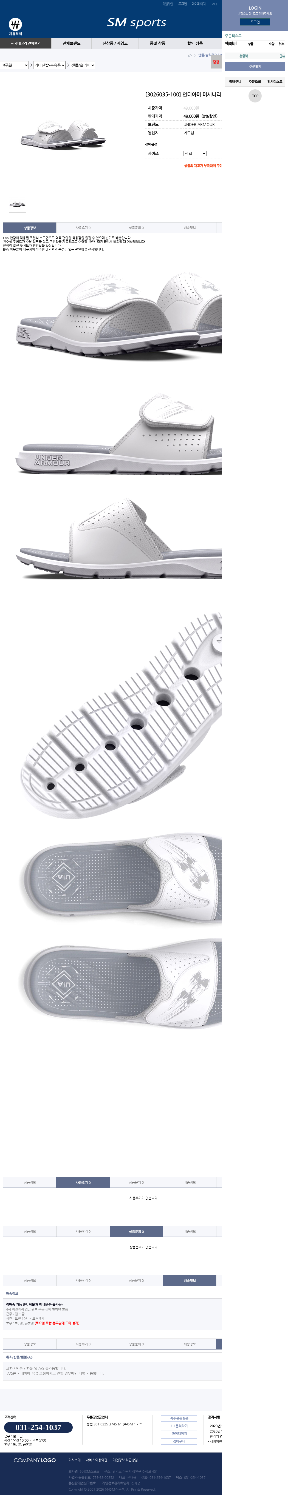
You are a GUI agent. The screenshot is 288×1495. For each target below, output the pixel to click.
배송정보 (190, 228)
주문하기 (255, 67)
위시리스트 (274, 82)
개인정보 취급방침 (125, 1460)
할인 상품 (195, 43)
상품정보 (30, 228)
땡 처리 (231, 43)
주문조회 (255, 82)
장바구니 (235, 82)
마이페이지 (198, 4)
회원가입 (167, 4)
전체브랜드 (71, 43)
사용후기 (83, 228)
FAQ (213, 4)
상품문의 (136, 228)
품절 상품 (157, 43)
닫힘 (216, 62)
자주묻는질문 (179, 1418)
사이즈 (153, 154)
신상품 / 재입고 (115, 43)
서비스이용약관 (96, 1460)
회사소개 (75, 1460)
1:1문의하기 (179, 1426)
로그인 (255, 22)
